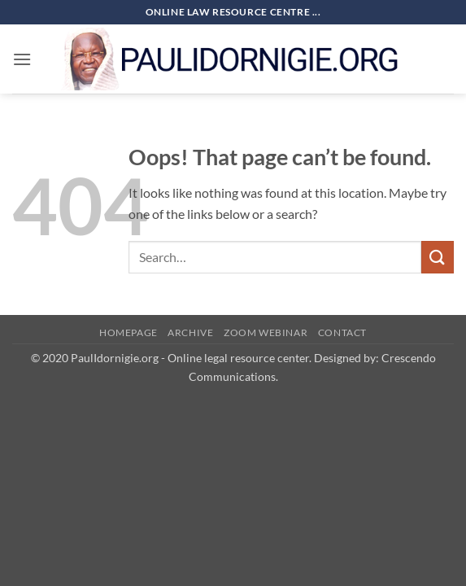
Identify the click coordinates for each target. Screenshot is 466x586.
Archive (190, 332)
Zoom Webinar (265, 332)
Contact (342, 332)
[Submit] (437, 257)
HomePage (128, 332)
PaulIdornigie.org (115, 358)
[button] (22, 59)
